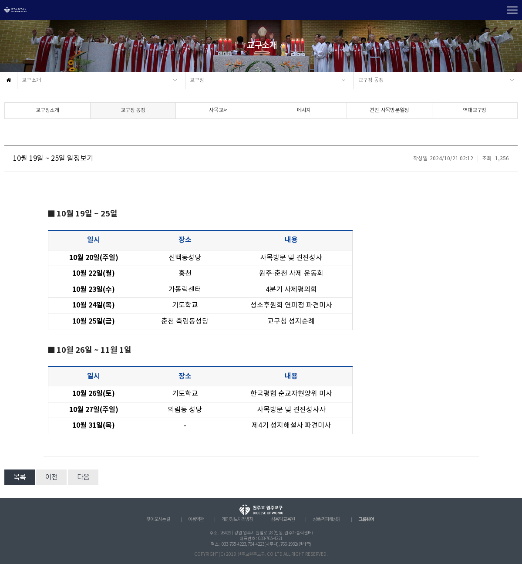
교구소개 (31, 80)
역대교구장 (474, 110)
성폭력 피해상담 (326, 519)
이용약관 (196, 519)
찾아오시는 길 (158, 519)
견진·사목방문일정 (389, 110)
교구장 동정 (371, 80)
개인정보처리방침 (237, 519)
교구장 (197, 80)
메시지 (304, 110)
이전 (51, 477)
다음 (83, 477)
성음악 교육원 (283, 519)
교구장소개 (47, 110)
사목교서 (218, 110)
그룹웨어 (366, 519)
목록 (19, 477)
